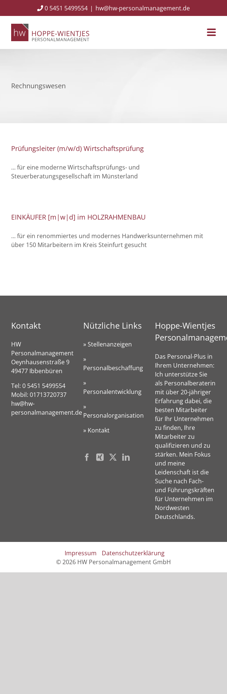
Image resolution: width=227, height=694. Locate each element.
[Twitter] (113, 457)
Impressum (81, 553)
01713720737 (48, 395)
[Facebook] (87, 457)
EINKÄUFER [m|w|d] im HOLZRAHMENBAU (78, 217)
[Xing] (100, 457)
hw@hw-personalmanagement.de (142, 8)
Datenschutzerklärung (133, 553)
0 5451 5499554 (62, 8)
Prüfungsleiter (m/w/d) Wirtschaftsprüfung (77, 148)
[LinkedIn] (126, 457)
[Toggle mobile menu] (211, 33)
